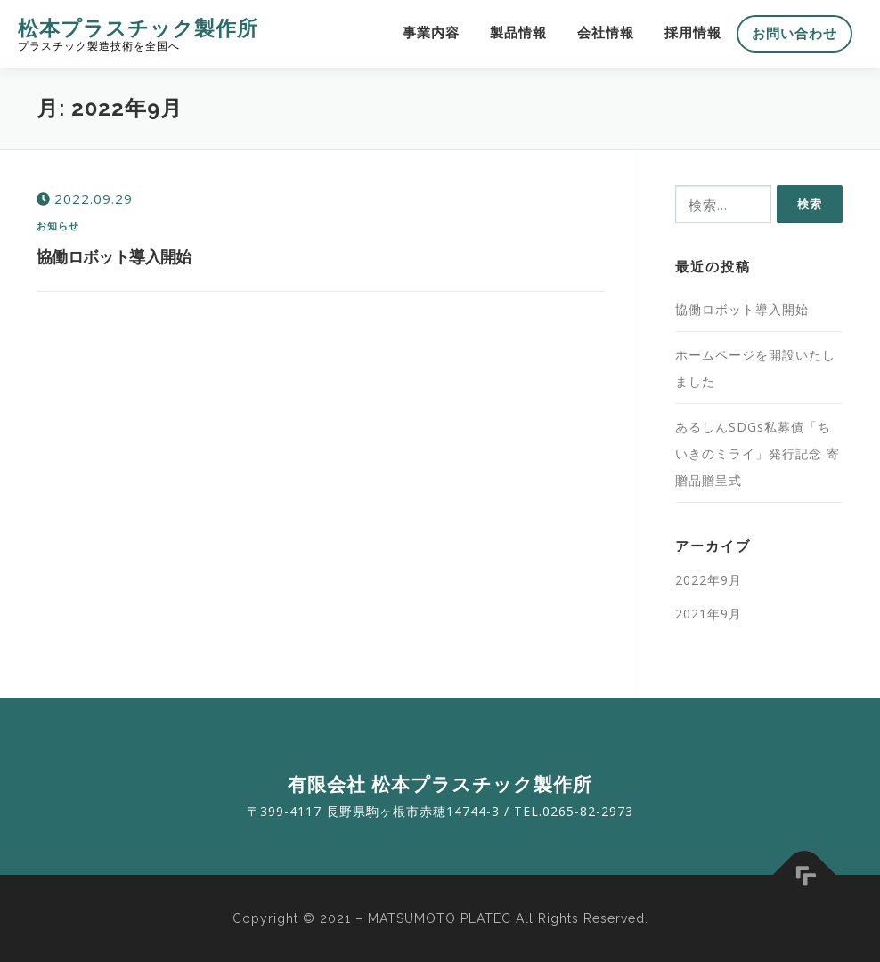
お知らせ (58, 225)
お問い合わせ (794, 34)
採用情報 (692, 33)
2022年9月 (708, 579)
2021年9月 (708, 613)
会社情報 (605, 33)
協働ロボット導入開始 (114, 256)
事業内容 (431, 33)
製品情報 (518, 33)
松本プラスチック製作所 (138, 27)
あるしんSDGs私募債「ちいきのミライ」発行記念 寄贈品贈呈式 (757, 453)
